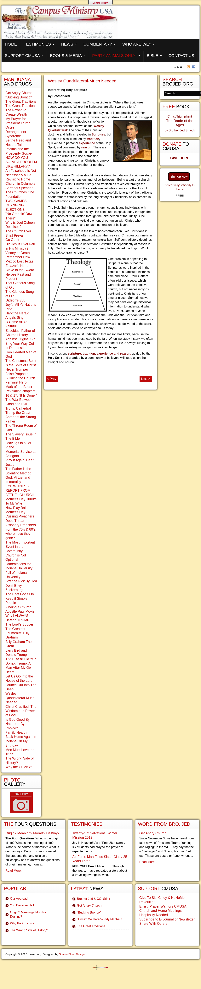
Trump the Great (17, 413)
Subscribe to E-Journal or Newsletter (167, 919)
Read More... (14, 870)
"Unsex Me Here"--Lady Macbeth (99, 919)
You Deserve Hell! (22, 905)
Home (11, 44)
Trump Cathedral (18, 408)
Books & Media (66, 55)
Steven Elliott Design (72, 954)
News (67, 44)
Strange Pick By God (21, 581)
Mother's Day (15, 512)
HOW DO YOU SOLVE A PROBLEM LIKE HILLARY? (21, 162)
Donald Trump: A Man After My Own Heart (19, 667)
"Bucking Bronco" (18, 97)
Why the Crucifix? (18, 767)
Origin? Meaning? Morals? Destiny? (32, 833)
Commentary (97, 44)
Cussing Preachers (19, 516)
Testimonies (37, 44)
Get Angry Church (18, 93)
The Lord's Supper (19, 624)
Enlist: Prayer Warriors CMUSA (163, 906)
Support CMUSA (22, 55)
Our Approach (19, 898)
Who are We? (136, 44)
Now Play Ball (15, 508)
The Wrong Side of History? (29, 930)
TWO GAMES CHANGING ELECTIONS (15, 205)
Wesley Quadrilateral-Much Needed (82, 81)
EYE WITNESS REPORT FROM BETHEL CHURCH (19, 490)
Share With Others (153, 923)
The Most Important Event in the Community (20, 546)
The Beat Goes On (19, 594)
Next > (145, 378)
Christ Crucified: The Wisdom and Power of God (20, 711)
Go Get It (12, 240)
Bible (152, 55)
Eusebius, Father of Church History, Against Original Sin (20, 335)
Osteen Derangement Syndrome (15, 131)
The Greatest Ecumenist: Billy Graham (17, 633)
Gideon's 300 (15, 300)
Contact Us (181, 55)
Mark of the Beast (18, 387)
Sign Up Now (179, 176)
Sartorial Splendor (19, 188)
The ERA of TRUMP (20, 659)
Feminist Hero (16, 382)
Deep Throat (14, 521)
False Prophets (16, 374)
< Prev (51, 378)
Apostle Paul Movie (20, 611)
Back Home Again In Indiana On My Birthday (20, 741)
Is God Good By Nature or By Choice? (17, 724)
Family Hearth (16, 732)
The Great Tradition (20, 106)
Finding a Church (18, 607)
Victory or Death (17, 253)
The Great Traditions (20, 101)
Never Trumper (16, 369)
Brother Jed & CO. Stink (93, 898)
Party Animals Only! (114, 55)
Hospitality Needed (153, 915)
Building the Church (20, 378)
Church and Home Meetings (160, 911)
